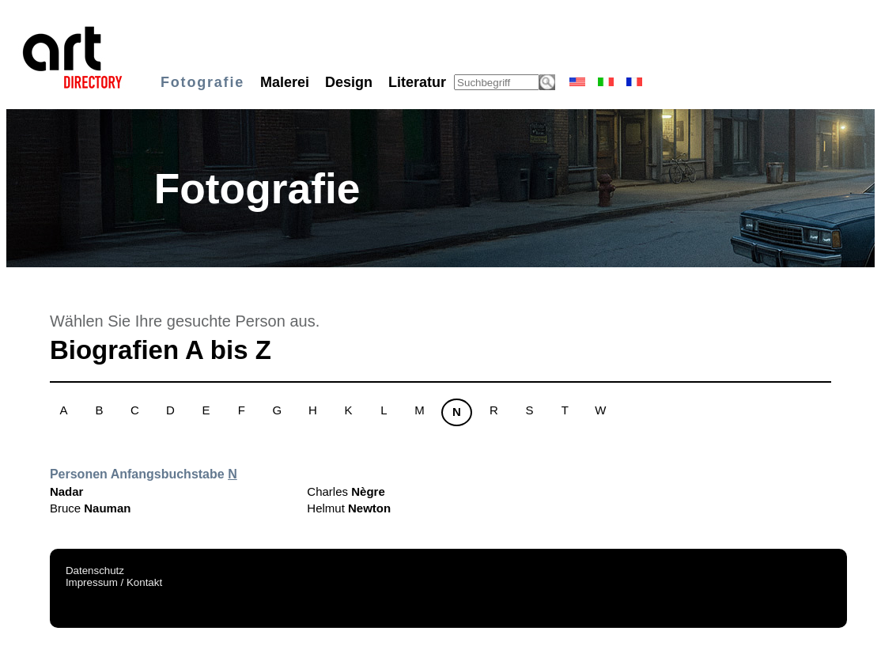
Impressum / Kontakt (114, 582)
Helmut (349, 508)
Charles (345, 491)
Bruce (90, 508)
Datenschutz (95, 570)
